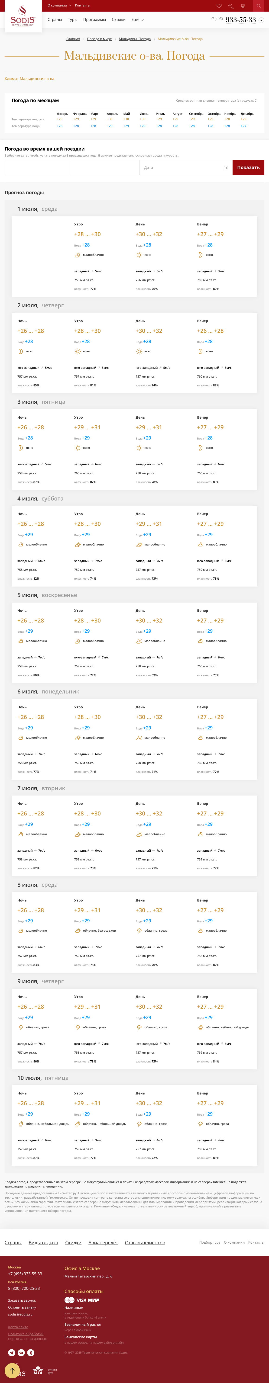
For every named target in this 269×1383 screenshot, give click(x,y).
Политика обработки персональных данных (27, 1336)
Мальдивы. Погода (135, 39)
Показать (248, 167)
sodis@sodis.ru (20, 1314)
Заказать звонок (22, 1300)
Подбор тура (209, 1242)
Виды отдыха (43, 1242)
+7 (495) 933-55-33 (25, 1273)
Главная (73, 39)
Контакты (256, 1242)
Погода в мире (99, 39)
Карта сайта (18, 1327)
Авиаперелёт (103, 1242)
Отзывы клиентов (145, 1242)
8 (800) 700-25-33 (24, 1288)
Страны (13, 1242)
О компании (57, 5)
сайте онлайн (114, 1342)
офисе (82, 1342)
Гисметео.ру (67, 1193)
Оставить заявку (22, 1307)
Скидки (73, 1242)
